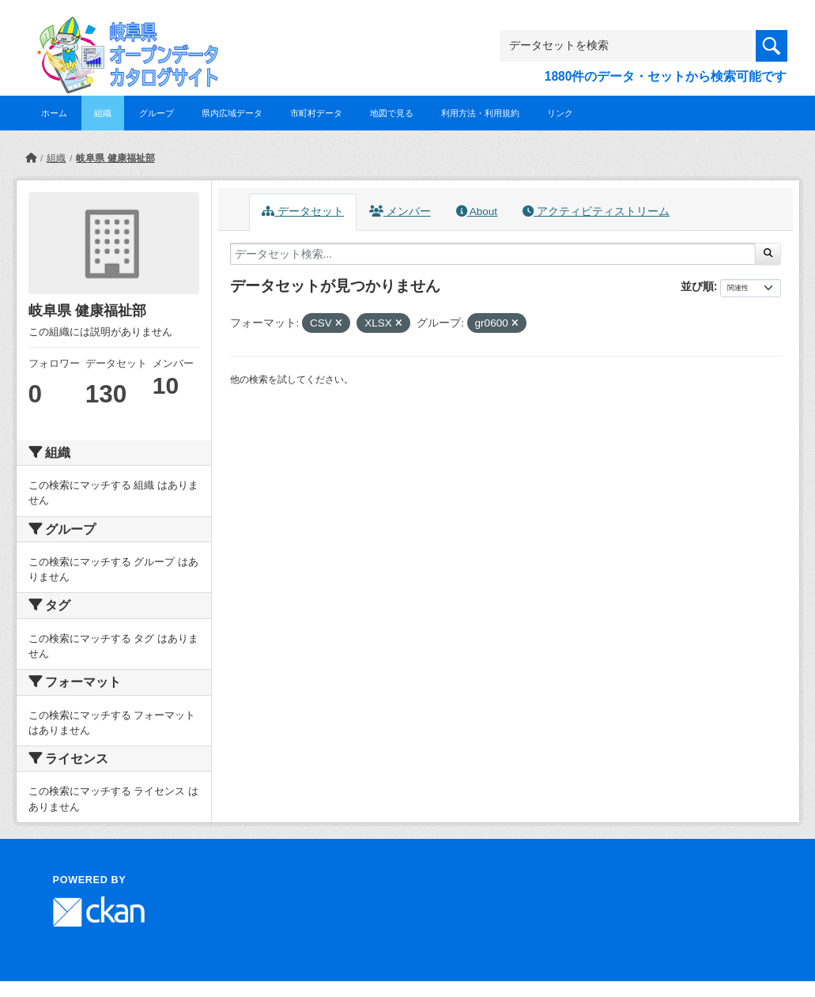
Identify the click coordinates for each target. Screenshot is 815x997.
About (476, 211)
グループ (156, 113)
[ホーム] (30, 158)
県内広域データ (232, 113)
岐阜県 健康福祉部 (115, 158)
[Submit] (768, 254)
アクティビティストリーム (596, 211)
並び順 (697, 286)
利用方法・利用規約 (480, 113)
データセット (303, 211)
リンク (560, 113)
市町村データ (316, 113)
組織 (102, 113)
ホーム (54, 113)
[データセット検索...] (493, 254)
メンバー (400, 211)
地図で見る (391, 113)
